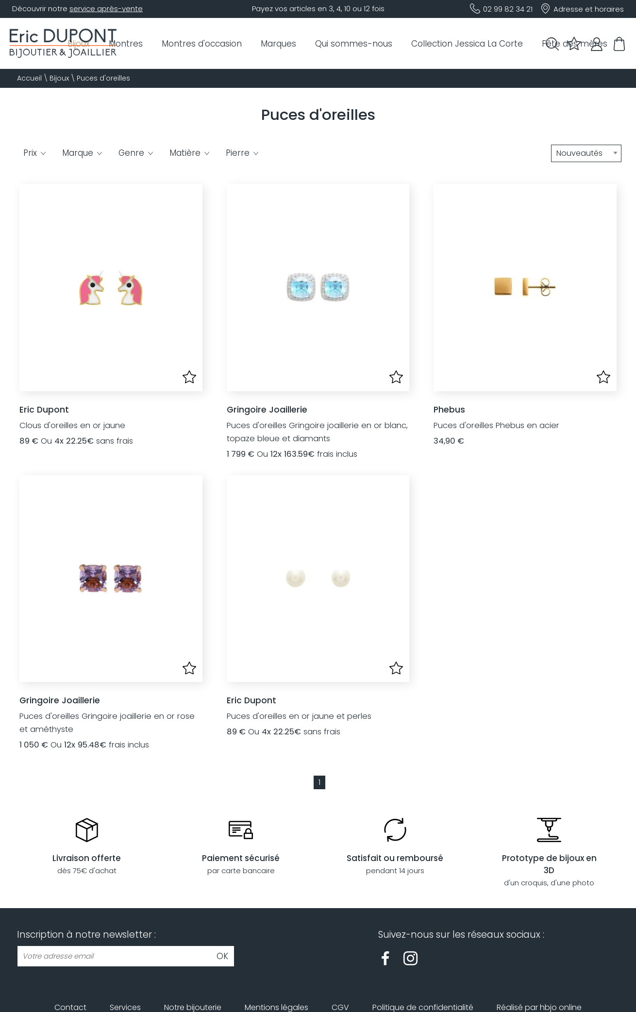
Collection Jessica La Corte (467, 44)
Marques (278, 44)
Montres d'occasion (202, 44)
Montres (126, 44)
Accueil (29, 78)
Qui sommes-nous (353, 44)
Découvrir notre (77, 8)
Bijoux (59, 78)
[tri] (586, 153)
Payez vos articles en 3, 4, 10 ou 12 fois (318, 8)
